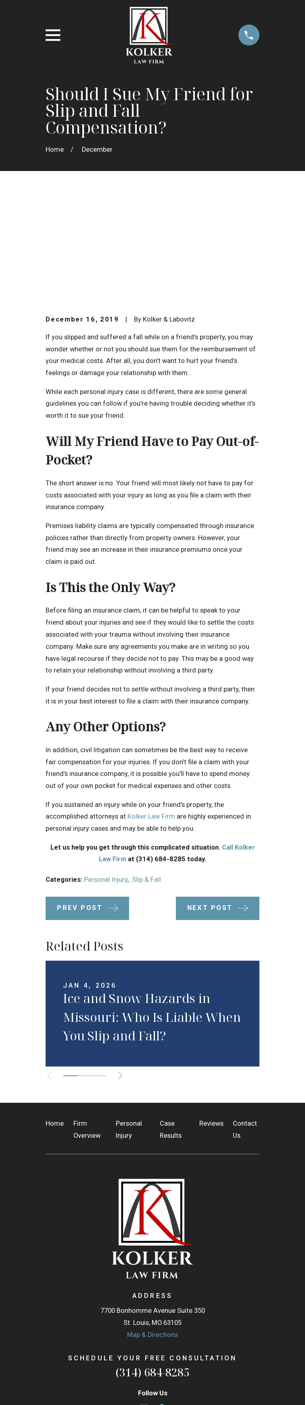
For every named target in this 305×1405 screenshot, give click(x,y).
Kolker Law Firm (151, 717)
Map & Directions (152, 1236)
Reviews (211, 1024)
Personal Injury (105, 780)
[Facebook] (161, 1309)
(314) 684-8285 (152, 1273)
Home (55, 1024)
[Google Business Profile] (143, 1309)
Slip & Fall (146, 780)
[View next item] (122, 976)
